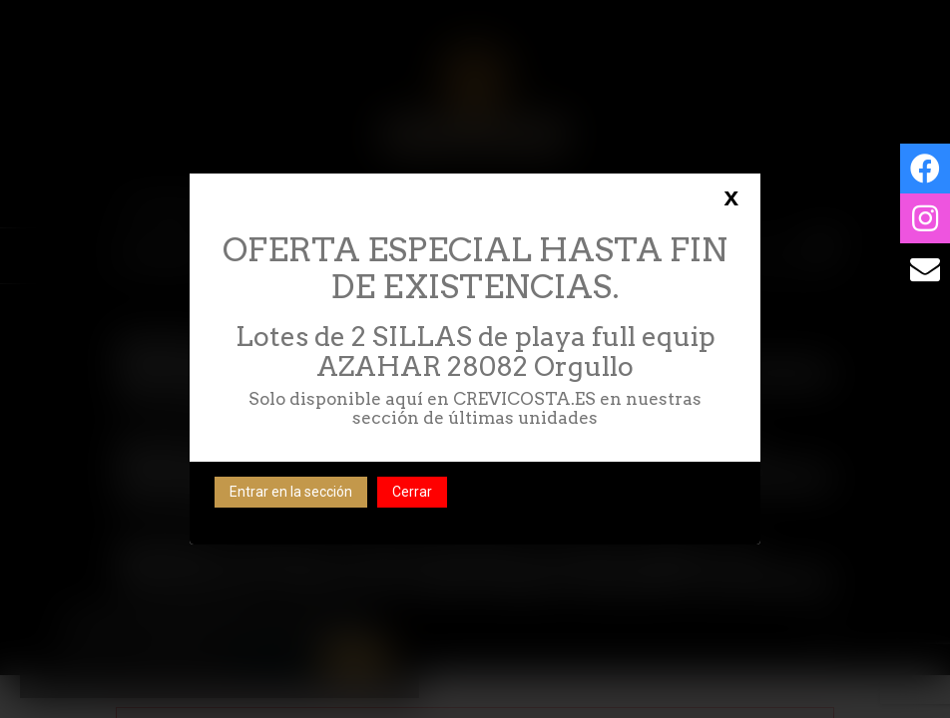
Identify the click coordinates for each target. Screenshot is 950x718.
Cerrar (412, 492)
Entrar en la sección (291, 492)
